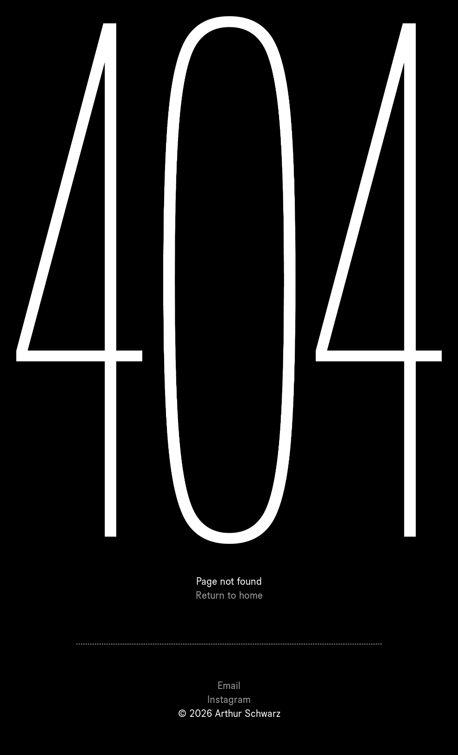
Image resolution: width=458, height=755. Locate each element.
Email (229, 685)
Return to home (229, 595)
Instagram (229, 699)
